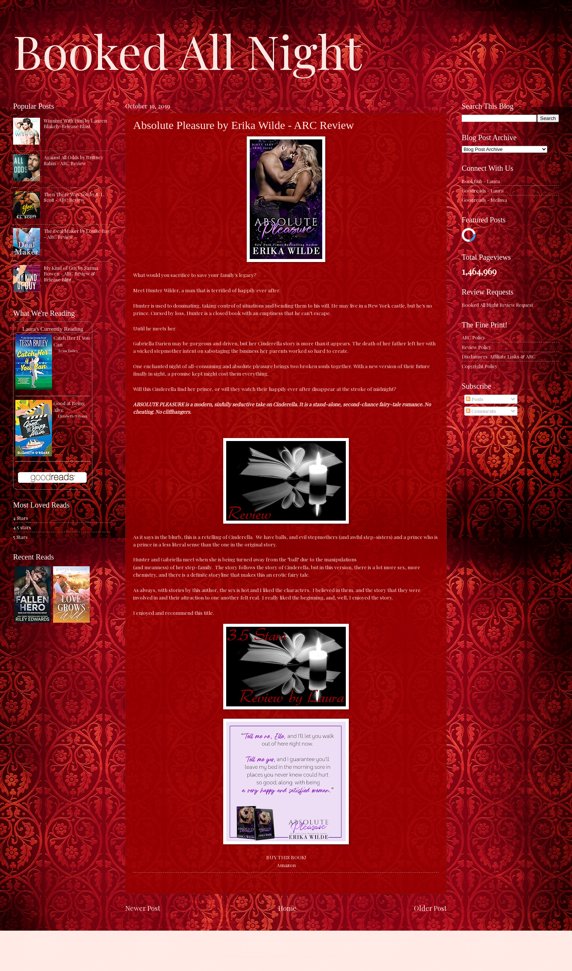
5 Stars (20, 537)
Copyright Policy (479, 366)
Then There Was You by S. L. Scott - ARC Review (74, 197)
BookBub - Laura (481, 181)
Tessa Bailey (68, 350)
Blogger (336, 956)
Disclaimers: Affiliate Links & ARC (498, 356)
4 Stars (20, 518)
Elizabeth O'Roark (73, 416)
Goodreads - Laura (483, 190)
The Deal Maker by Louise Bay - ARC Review (77, 234)
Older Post (430, 908)
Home (287, 908)
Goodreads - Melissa (484, 200)
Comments (481, 411)
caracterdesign (281, 956)
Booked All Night (187, 50)
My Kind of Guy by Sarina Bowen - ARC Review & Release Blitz (71, 274)
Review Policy (476, 347)
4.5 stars (22, 527)
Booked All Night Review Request (497, 305)
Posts (474, 399)
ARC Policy (473, 337)
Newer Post (142, 908)
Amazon (286, 864)
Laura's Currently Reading (52, 329)
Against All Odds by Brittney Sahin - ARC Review (73, 160)
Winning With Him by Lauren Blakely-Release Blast (75, 123)
